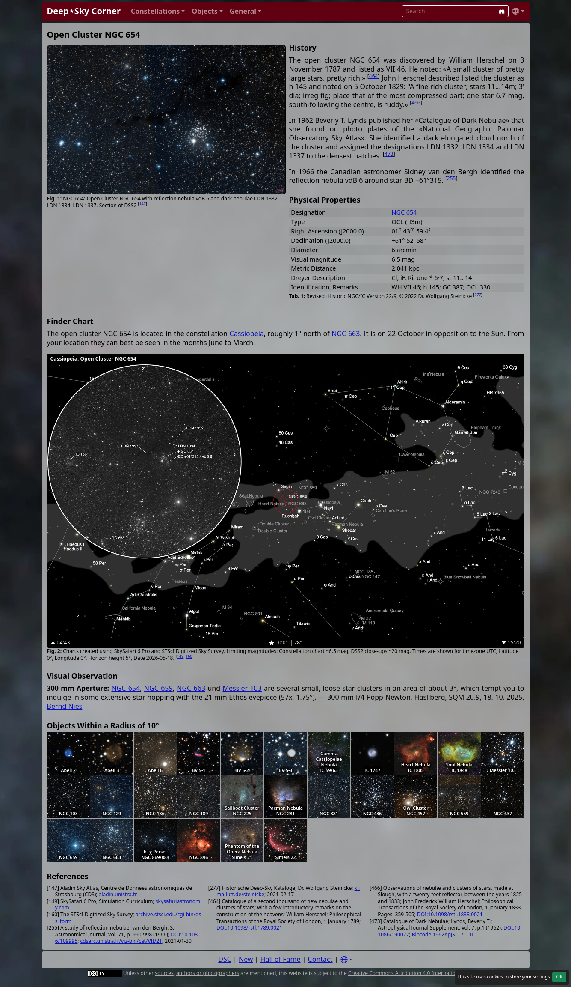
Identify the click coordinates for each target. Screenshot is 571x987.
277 (477, 295)
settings (541, 977)
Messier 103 (241, 688)
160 (189, 656)
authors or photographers (207, 973)
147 (142, 203)
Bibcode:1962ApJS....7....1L (443, 934)
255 (451, 178)
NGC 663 (345, 333)
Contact (320, 959)
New (246, 959)
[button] (158, 11)
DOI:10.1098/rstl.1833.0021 (450, 914)
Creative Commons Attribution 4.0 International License (415, 973)
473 (389, 154)
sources (164, 973)
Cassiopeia (247, 333)
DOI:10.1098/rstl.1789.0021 (249, 927)
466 (415, 102)
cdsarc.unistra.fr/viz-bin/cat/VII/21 (121, 941)
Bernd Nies (65, 706)
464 (373, 76)
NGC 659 (158, 688)
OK (559, 977)
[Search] (502, 11)
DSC (224, 959)
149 (180, 656)
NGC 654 (404, 212)
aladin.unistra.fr (118, 894)
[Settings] (346, 960)
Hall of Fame (280, 959)
